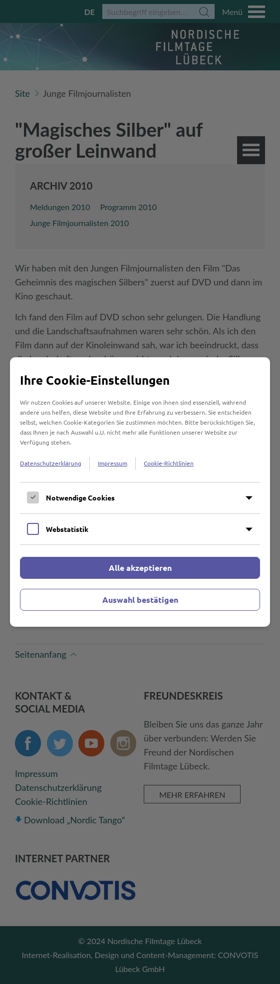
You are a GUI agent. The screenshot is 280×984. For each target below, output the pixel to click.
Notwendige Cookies (80, 497)
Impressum (112, 463)
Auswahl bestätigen (140, 599)
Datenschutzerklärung (50, 463)
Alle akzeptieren (140, 567)
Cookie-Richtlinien (169, 463)
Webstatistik (67, 528)
